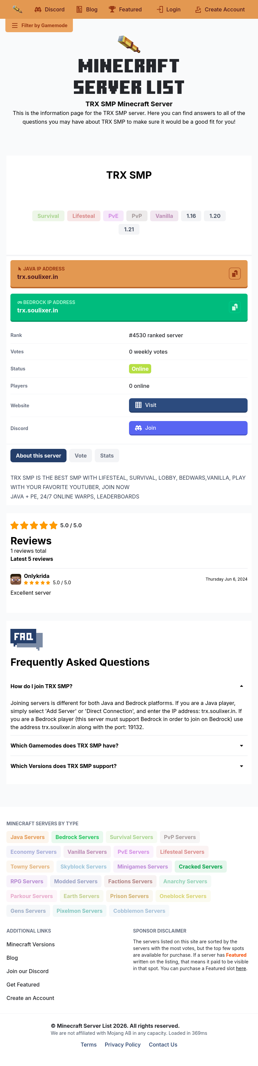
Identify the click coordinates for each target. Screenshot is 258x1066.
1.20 (214, 216)
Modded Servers (75, 881)
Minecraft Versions (30, 944)
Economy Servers (33, 851)
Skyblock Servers (83, 866)
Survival (48, 216)
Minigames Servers (142, 866)
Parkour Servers (31, 895)
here (241, 968)
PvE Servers (133, 851)
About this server (38, 455)
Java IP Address (40, 269)
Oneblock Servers (183, 895)
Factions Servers (130, 881)
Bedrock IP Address (46, 302)
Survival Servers (131, 836)
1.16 (191, 216)
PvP (137, 216)
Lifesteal (84, 216)
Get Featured (23, 984)
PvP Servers (180, 836)
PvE (114, 216)
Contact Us (163, 1044)
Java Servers (27, 836)
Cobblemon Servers (139, 910)
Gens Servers (28, 910)
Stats (107, 455)
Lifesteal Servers (182, 851)
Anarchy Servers (185, 881)
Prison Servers (129, 895)
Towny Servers (30, 866)
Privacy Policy (123, 1044)
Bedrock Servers (77, 836)
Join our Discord (27, 971)
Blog (12, 957)
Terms (89, 1044)
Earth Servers (81, 895)
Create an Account (30, 998)
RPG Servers (26, 881)
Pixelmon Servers (79, 910)
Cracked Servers (200, 866)
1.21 (129, 229)
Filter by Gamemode (39, 25)
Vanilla (164, 216)
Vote (81, 455)
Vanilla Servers (87, 851)
